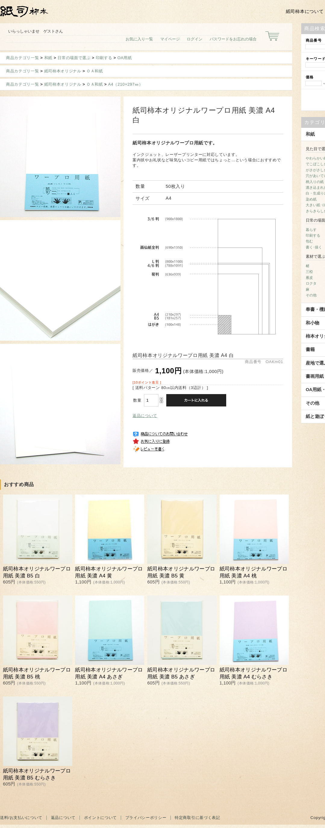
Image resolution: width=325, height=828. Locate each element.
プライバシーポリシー (146, 817)
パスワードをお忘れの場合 (233, 39)
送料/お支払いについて (21, 817)
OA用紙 (124, 57)
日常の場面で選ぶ (74, 57)
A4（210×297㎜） (125, 84)
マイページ (170, 39)
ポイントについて (100, 817)
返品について (145, 415)
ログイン (194, 39)
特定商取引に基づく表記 (197, 817)
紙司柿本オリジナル (62, 71)
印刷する (104, 57)
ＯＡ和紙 (94, 71)
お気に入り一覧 (139, 39)
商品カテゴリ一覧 (22, 57)
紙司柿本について (305, 11)
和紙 (48, 57)
